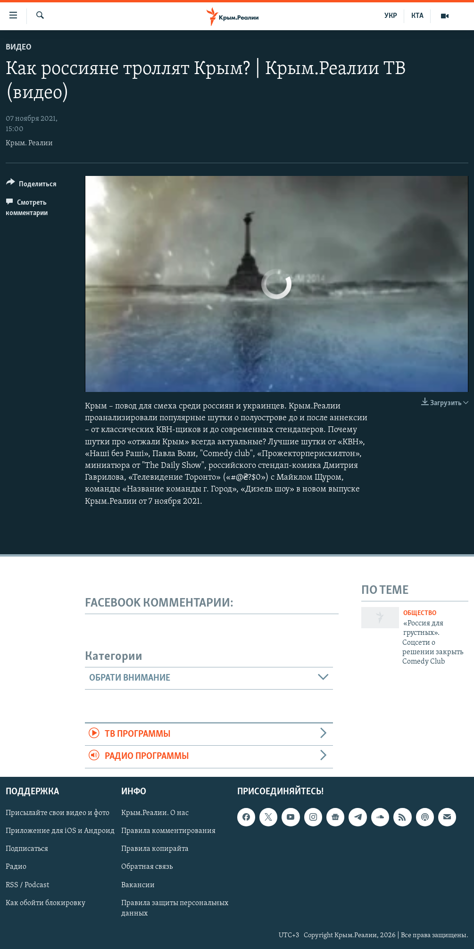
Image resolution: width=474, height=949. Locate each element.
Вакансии (138, 885)
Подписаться (27, 849)
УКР (390, 16)
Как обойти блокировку (45, 903)
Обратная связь (147, 867)
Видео (19, 47)
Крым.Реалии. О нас (155, 813)
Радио (16, 867)
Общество (419, 613)
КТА (417, 16)
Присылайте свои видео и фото (57, 813)
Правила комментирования (168, 831)
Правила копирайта (155, 849)
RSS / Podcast (27, 885)
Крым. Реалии (29, 143)
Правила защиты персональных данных (174, 908)
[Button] (31, 185)
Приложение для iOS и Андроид (60, 831)
